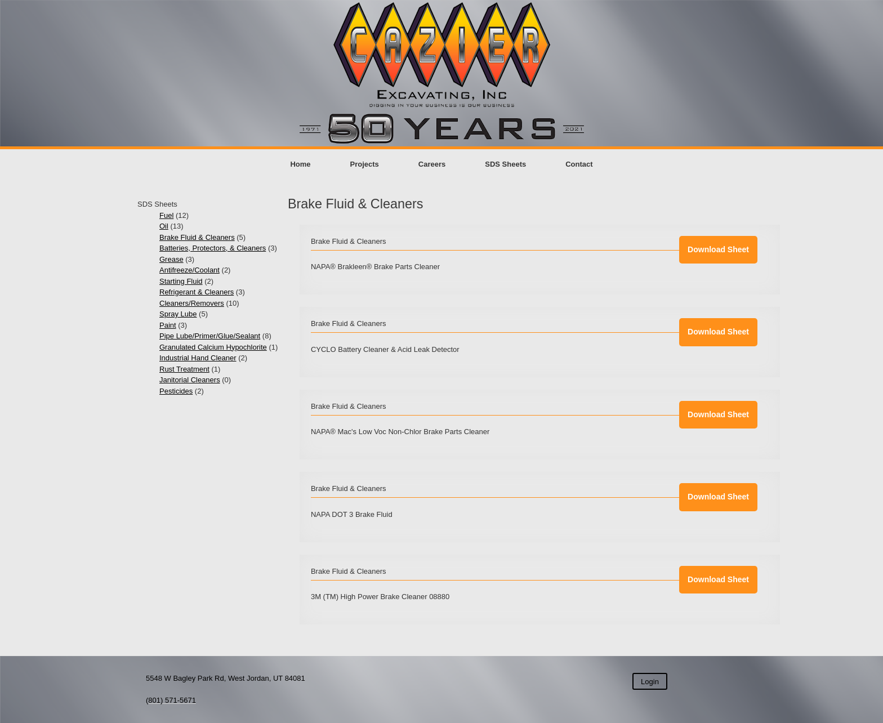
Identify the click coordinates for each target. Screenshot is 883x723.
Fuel (166, 215)
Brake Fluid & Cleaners (197, 237)
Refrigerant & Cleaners (196, 292)
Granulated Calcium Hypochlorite (213, 347)
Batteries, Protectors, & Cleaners (212, 248)
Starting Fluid (181, 281)
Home (300, 164)
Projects (364, 164)
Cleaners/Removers (191, 303)
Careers (431, 164)
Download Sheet (718, 249)
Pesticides (176, 391)
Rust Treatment (184, 369)
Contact (578, 164)
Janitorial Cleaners (189, 380)
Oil (163, 226)
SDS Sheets (505, 164)
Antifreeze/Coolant (189, 270)
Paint (167, 325)
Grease (171, 259)
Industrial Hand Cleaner (198, 358)
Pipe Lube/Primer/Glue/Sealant (209, 336)
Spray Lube (178, 314)
